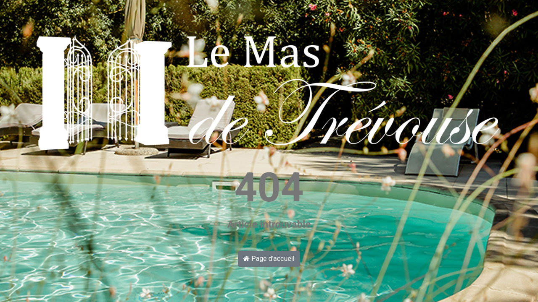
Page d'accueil (268, 259)
